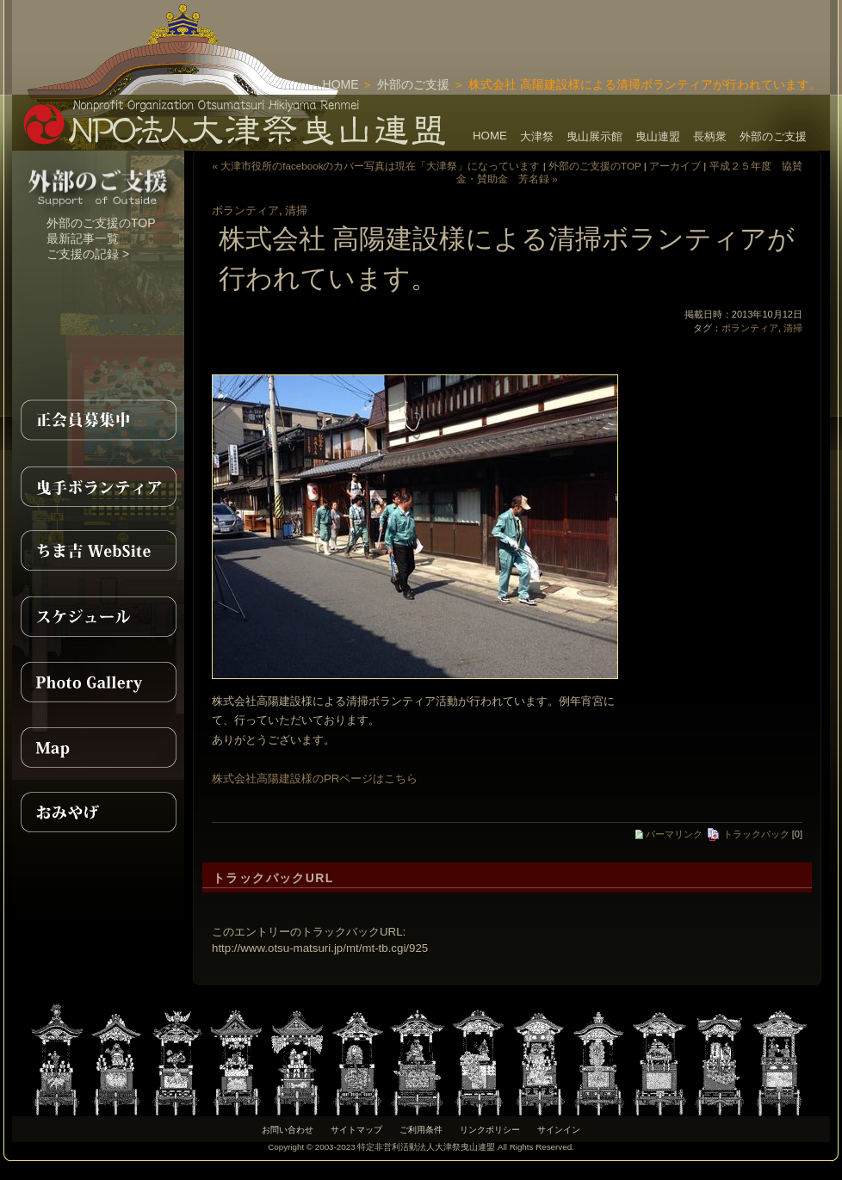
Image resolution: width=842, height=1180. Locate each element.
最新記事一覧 (82, 238)
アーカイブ (675, 165)
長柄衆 (710, 136)
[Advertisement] (628, 26)
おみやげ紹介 (98, 812)
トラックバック (747, 834)
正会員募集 (98, 420)
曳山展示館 (594, 136)
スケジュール (98, 616)
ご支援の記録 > (87, 254)
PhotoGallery (98, 681)
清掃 (296, 210)
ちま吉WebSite (98, 551)
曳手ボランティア (98, 485)
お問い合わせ (287, 1129)
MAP (98, 747)
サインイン (558, 1129)
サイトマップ (356, 1129)
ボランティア (245, 210)
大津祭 (537, 136)
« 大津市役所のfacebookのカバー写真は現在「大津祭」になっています (376, 165)
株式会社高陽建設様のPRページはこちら (315, 778)
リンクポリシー (490, 1129)
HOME (341, 84)
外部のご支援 (413, 84)
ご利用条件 (421, 1129)
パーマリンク (669, 834)
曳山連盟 (657, 136)
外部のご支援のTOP (101, 223)
